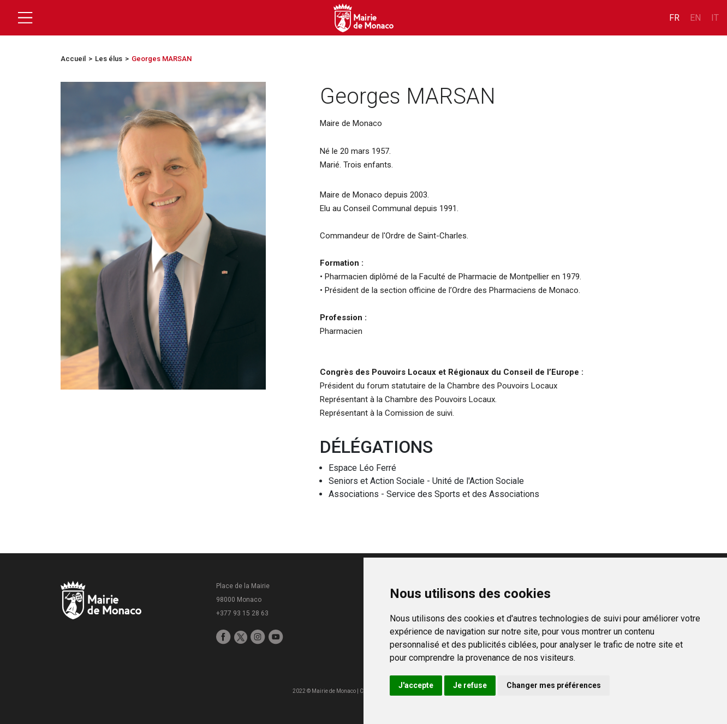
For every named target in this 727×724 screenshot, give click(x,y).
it (715, 18)
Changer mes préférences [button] (553, 685)
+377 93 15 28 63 (242, 613)
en (695, 18)
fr (674, 18)
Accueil (73, 59)
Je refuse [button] (470, 685)
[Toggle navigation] (25, 18)
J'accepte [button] (415, 685)
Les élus (108, 59)
